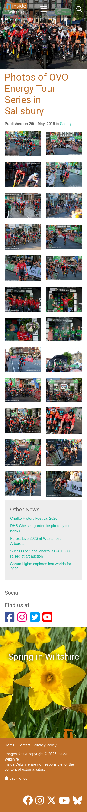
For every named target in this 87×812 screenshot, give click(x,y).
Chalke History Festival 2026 (34, 518)
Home (10, 745)
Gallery (66, 124)
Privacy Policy (45, 745)
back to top (16, 778)
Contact (24, 745)
